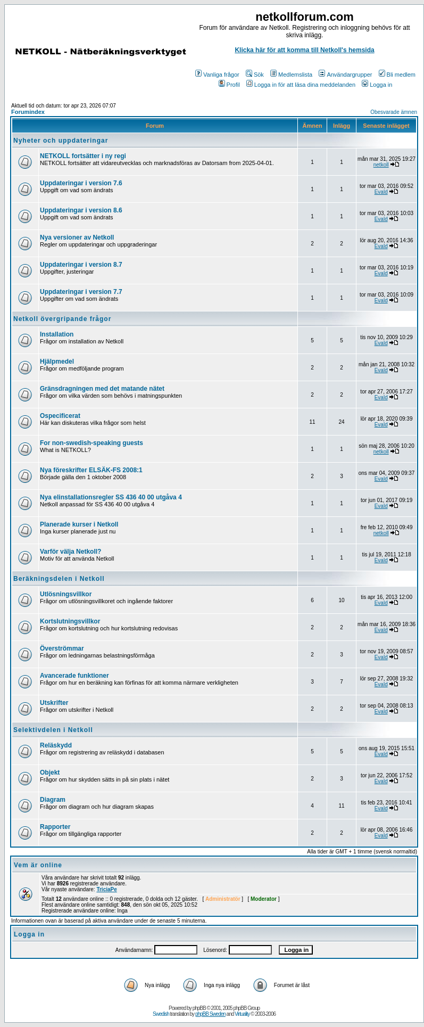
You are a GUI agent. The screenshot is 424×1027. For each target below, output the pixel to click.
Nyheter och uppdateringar (60, 140)
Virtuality (242, 1014)
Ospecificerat (60, 416)
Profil (229, 84)
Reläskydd (56, 745)
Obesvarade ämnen (393, 112)
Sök (255, 74)
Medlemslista (291, 74)
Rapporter (55, 827)
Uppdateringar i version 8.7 (81, 264)
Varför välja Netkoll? (70, 551)
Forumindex (28, 112)
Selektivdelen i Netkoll (53, 730)
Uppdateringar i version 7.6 (81, 183)
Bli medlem (397, 74)
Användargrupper (345, 74)
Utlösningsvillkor (66, 594)
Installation (56, 334)
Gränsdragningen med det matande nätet (102, 388)
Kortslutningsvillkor (70, 621)
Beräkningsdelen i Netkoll (59, 578)
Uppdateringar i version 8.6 (81, 210)
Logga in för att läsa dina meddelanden (300, 84)
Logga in (377, 84)
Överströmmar (62, 648)
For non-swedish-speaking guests (91, 443)
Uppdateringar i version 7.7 (81, 291)
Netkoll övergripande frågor (62, 319)
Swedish (161, 1014)
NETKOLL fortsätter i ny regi (83, 156)
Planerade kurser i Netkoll (79, 524)
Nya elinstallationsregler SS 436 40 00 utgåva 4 (111, 497)
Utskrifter (54, 702)
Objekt (50, 772)
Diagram (52, 799)
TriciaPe (106, 889)
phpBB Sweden (210, 1014)
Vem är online (38, 865)
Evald (381, 192)
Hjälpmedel (57, 361)
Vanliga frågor (217, 74)
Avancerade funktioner (74, 675)
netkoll (381, 165)
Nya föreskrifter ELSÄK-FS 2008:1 (91, 470)
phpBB (199, 1008)
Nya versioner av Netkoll (77, 237)
